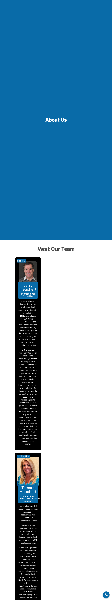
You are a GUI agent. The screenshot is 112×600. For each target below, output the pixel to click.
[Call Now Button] (106, 594)
